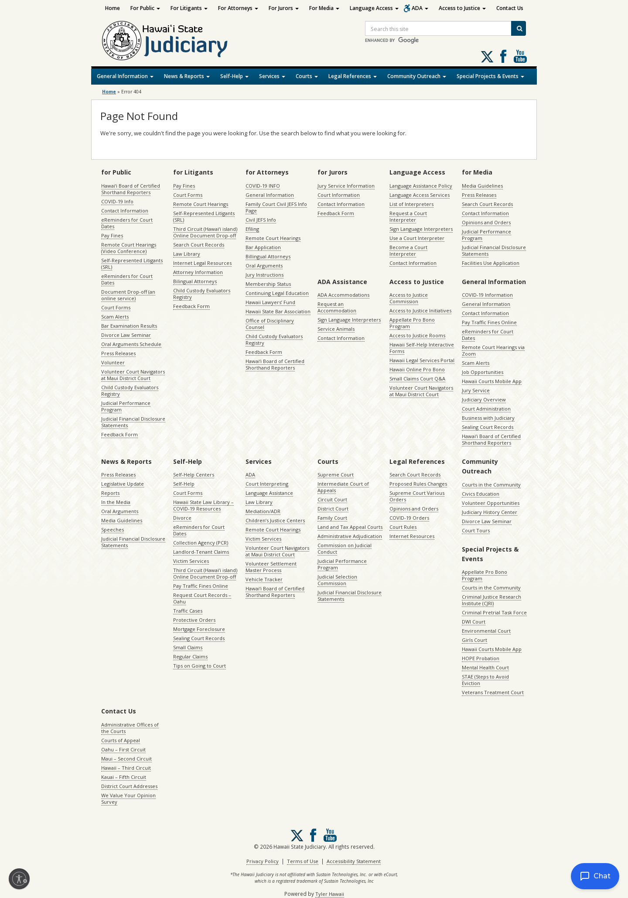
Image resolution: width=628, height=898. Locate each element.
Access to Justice (462, 8)
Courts (307, 76)
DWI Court (473, 621)
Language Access (374, 8)
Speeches (112, 529)
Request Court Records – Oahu (202, 598)
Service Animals (336, 329)
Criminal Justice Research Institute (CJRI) (491, 600)
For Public (145, 8)
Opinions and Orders (486, 222)
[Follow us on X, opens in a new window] (487, 57)
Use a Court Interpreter (416, 238)
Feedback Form (119, 434)
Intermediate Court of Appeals (343, 487)
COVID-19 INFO (263, 185)
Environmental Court (486, 630)
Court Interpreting (267, 483)
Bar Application (263, 247)
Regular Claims (190, 656)
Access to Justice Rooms (417, 335)
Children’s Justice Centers (275, 520)
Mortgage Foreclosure (199, 629)
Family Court (332, 517)
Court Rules (402, 527)
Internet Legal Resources (202, 263)
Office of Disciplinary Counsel (270, 323)
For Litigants (189, 8)
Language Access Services (419, 195)
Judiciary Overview (484, 399)
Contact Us (509, 8)
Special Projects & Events (490, 76)
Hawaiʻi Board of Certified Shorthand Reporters (130, 188)
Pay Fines (112, 235)
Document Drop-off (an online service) (128, 295)
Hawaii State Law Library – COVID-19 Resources (203, 505)
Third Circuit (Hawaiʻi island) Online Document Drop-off (205, 232)
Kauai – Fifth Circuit (123, 777)
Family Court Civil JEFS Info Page (276, 207)
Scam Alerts (115, 316)
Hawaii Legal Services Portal (421, 360)
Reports (110, 493)
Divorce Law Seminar (126, 335)
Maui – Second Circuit (126, 758)
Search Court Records (198, 244)
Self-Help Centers (193, 474)
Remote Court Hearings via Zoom (493, 350)
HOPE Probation (480, 658)
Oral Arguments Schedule (131, 344)
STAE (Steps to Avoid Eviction (485, 679)
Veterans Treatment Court (493, 692)
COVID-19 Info (117, 201)
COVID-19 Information (487, 294)
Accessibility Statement (354, 861)
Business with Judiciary (488, 418)
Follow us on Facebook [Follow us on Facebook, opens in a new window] (503, 56)
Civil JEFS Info (261, 219)
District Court (332, 508)
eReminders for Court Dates (127, 223)
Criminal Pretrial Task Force (494, 612)
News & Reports (187, 76)
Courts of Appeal (120, 740)
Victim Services (191, 561)
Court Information (338, 195)
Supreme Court (335, 474)
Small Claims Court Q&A (417, 378)
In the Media (115, 502)
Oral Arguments (264, 265)
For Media (324, 8)
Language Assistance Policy (420, 185)
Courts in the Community (491, 484)
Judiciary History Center (489, 512)
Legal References (352, 76)
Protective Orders (194, 620)
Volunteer (113, 362)
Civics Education (480, 493)
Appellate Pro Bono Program (412, 322)
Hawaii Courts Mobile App (492, 381)
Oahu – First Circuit (123, 749)
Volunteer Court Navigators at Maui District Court (133, 374)
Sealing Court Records (487, 427)
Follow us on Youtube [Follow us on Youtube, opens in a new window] (520, 56)
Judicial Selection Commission (337, 579)
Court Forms (115, 307)
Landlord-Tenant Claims (201, 551)
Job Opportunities (482, 372)
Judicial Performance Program (125, 406)
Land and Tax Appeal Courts (349, 527)
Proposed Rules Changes (418, 483)
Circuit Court (332, 499)
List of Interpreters (411, 204)
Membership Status (268, 284)
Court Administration (486, 408)
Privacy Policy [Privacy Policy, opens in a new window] (262, 861)
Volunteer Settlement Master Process (271, 566)
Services (272, 76)
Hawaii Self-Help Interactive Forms (421, 347)
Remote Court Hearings (200, 204)
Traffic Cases (187, 610)
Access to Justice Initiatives (420, 310)
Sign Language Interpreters (421, 229)
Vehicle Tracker (264, 579)
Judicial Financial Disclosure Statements (133, 421)
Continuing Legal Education (277, 293)
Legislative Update (122, 483)
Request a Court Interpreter (408, 216)
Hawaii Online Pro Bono (417, 369)
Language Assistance (269, 493)
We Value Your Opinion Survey (128, 798)
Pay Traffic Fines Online (489, 322)
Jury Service (476, 390)
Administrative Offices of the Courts (130, 727)
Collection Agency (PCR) (200, 542)
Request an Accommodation (336, 307)
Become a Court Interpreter (408, 250)
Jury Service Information (346, 185)
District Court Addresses (129, 786)
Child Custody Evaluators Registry (129, 390)
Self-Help (234, 76)
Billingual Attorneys (268, 256)
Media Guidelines (482, 185)
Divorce (182, 517)
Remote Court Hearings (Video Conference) (128, 247)
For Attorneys (238, 8)
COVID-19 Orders (409, 517)
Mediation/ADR (263, 511)
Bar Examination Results (129, 325)
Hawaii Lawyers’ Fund (270, 302)
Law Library (186, 253)
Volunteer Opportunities (490, 503)
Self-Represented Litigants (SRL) (132, 263)
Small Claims (187, 647)
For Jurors (284, 8)
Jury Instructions (264, 274)
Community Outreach (416, 76)
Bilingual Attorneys (195, 281)
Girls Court (474, 640)
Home (112, 8)
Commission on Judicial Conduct (344, 548)
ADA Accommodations (343, 294)
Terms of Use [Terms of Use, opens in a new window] (302, 861)
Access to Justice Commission (408, 298)
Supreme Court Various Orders (416, 496)
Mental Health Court (485, 667)
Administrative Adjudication (349, 536)
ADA (420, 8)
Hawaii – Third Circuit (126, 767)
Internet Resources (411, 536)
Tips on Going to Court (199, 665)
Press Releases (118, 353)
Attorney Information (198, 272)
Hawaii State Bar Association (278, 311)
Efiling (252, 229)
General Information (125, 76)
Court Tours (476, 530)
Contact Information (124, 210)
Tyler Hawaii (329, 894)
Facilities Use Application (490, 263)
